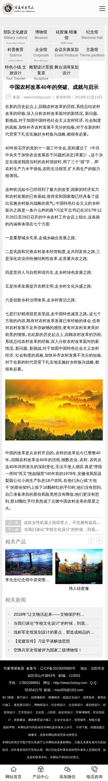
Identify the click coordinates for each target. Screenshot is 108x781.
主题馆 (92, 52)
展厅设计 (22, 697)
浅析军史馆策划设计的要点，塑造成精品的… (53, 632)
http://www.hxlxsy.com (70, 683)
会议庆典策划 (66, 52)
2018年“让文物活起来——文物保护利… (48, 614)
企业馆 (41, 54)
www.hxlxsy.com (37, 97)
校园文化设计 (71, 697)
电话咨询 (94, 772)
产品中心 (41, 772)
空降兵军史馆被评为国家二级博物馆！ (47, 650)
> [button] (99, 540)
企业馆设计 (76, 704)
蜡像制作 (54, 697)
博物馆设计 (41, 704)
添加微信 (67, 772)
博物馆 (41, 35)
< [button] (91, 540)
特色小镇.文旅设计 (16, 72)
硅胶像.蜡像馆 (66, 36)
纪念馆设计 (58, 704)
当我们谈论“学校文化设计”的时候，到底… (50, 623)
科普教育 (16, 54)
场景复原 (88, 697)
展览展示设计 (22, 704)
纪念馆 (92, 35)
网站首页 (13, 772)
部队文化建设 (16, 36)
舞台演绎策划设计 (66, 70)
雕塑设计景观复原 (41, 72)
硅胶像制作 (38, 697)
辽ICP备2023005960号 (57, 668)
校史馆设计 (65, 712)
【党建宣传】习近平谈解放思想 (41, 641)
